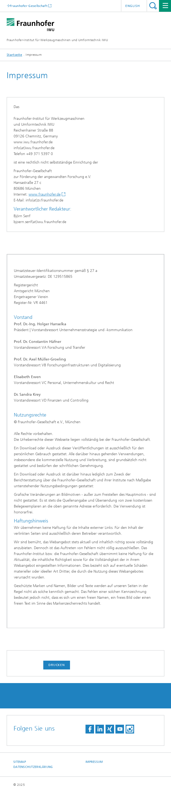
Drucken (56, 665)
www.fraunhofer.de (45, 194)
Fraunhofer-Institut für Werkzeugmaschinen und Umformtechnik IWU (57, 40)
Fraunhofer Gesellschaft (29, 5)
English (132, 6)
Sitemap (19, 762)
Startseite (14, 55)
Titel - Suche (153, 5)
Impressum (94, 762)
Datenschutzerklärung (33, 767)
